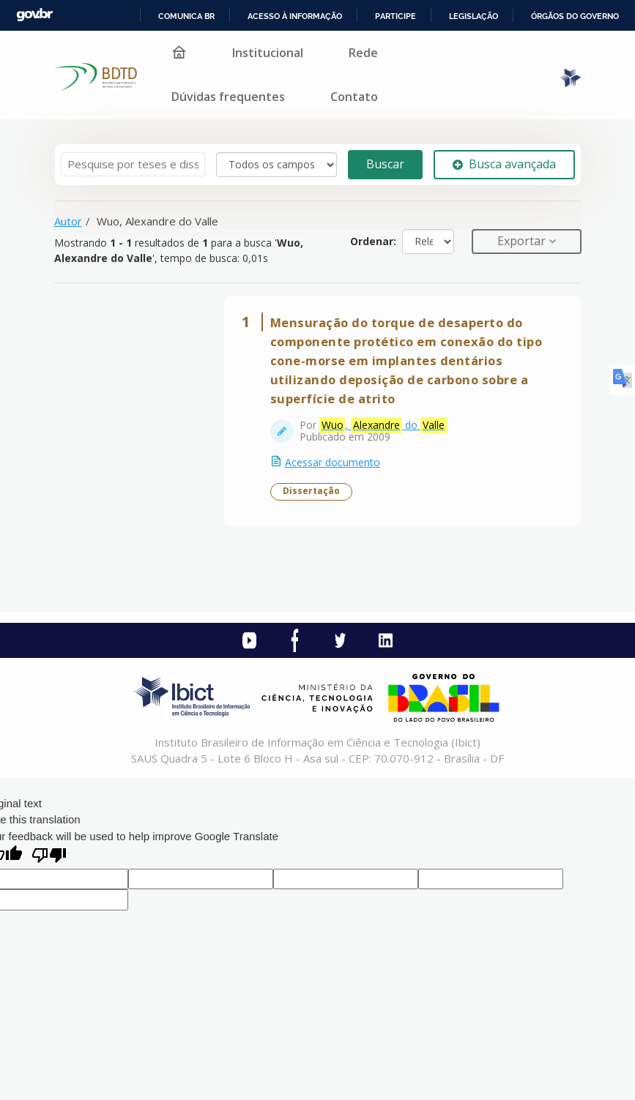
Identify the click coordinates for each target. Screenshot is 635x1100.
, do (384, 426)
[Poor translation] (49, 858)
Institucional (267, 53)
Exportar (523, 241)
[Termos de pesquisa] (133, 164)
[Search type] (276, 164)
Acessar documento (333, 463)
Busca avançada (504, 164)
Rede (363, 53)
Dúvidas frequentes (228, 97)
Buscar (385, 164)
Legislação (473, 16)
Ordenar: (373, 241)
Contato (354, 97)
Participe (395, 16)
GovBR (34, 15)
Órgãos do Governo (575, 16)
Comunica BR (186, 16)
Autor (68, 221)
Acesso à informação (295, 16)
